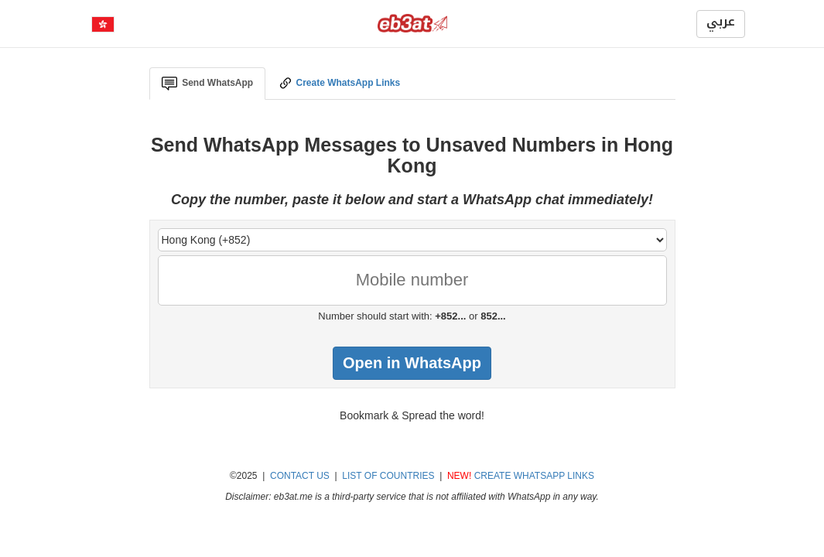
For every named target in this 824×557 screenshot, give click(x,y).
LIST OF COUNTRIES (388, 475)
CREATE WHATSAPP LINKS (534, 475)
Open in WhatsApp (412, 362)
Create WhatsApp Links (339, 83)
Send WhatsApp (208, 83)
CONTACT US (300, 475)
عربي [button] (720, 21)
